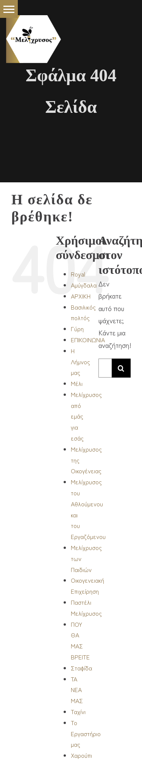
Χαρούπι (81, 755)
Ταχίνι (78, 711)
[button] (9, 9)
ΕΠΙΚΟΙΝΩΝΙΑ (88, 339)
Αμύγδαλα (84, 284)
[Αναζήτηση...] (105, 368)
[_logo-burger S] (33, 19)
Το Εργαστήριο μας (86, 733)
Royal (78, 273)
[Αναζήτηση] (121, 368)
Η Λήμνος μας (80, 361)
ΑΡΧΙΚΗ (81, 295)
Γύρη (77, 328)
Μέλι (77, 383)
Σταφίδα (81, 667)
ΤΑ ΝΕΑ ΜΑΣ (77, 689)
